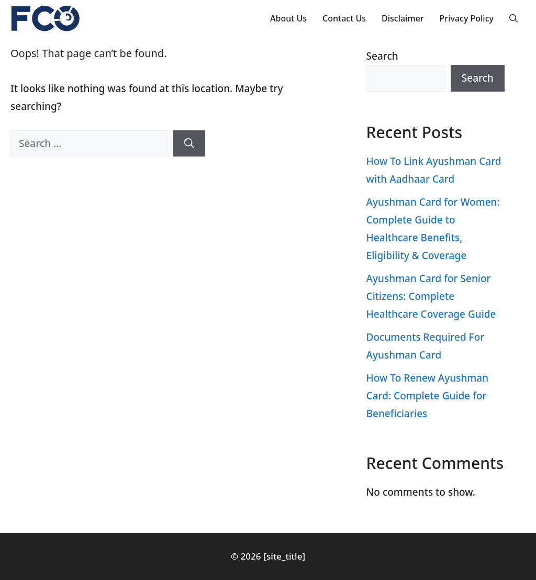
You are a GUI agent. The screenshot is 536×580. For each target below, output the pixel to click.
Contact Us (344, 18)
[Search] (189, 143)
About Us (288, 18)
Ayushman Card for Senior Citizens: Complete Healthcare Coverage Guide (431, 296)
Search (382, 56)
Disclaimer (403, 18)
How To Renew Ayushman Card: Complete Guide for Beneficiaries (427, 395)
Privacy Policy (467, 18)
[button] (513, 18)
